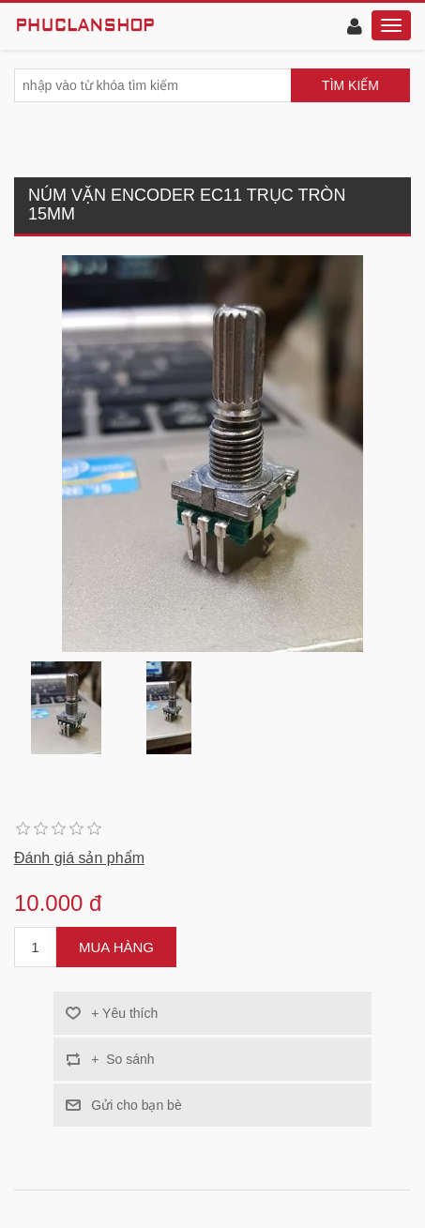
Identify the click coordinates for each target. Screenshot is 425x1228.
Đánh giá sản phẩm (79, 858)
